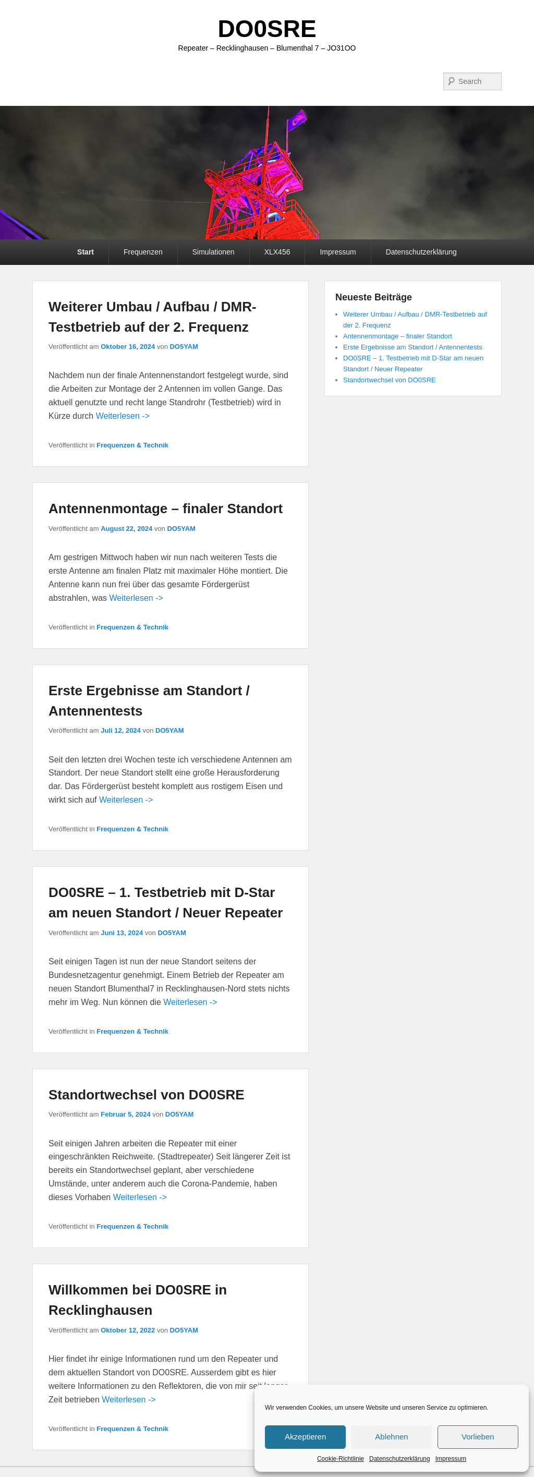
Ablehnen (391, 1436)
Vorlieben (478, 1436)
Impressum (450, 1458)
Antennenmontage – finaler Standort (165, 508)
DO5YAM (183, 346)
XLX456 (277, 252)
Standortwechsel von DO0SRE (146, 1095)
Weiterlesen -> (123, 415)
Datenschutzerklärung (399, 1458)
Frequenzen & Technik (132, 445)
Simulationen (213, 252)
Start (85, 252)
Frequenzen (143, 252)
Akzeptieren (305, 1436)
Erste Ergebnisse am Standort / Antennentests (412, 347)
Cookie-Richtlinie (340, 1458)
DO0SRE (266, 28)
